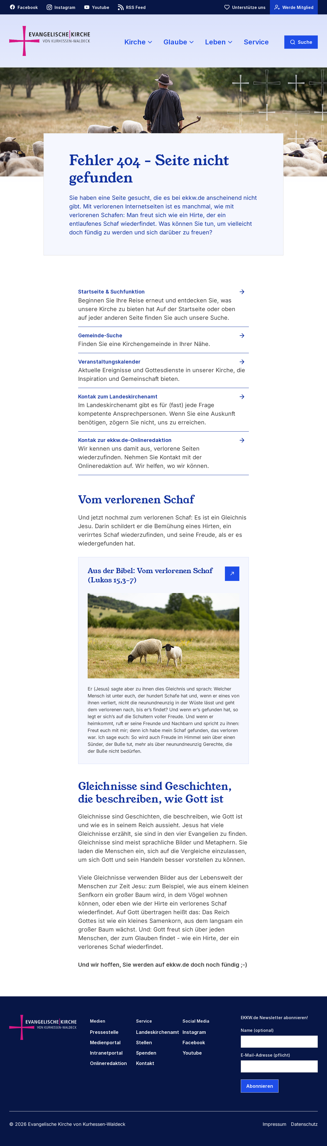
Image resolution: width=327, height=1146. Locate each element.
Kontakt (145, 1063)
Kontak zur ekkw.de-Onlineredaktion (125, 440)
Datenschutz (304, 1124)
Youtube (192, 1053)
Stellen (144, 1042)
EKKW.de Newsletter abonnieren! (274, 1017)
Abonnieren (259, 1086)
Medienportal (105, 1042)
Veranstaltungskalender (109, 362)
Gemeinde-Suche (100, 335)
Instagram (194, 1032)
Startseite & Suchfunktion (111, 292)
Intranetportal (106, 1053)
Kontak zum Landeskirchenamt (117, 397)
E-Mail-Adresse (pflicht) (265, 1055)
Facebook (194, 1042)
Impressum (274, 1124)
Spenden (146, 1053)
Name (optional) (257, 1030)
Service (256, 42)
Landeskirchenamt (157, 1032)
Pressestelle (104, 1032)
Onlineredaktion (108, 1063)
